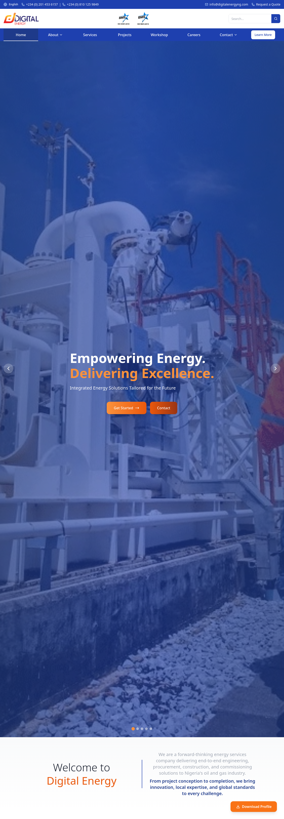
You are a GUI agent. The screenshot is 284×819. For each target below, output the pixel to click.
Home (21, 36)
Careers (194, 36)
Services (90, 36)
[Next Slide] (275, 368)
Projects (124, 36)
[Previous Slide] (8, 368)
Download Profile (254, 806)
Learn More (263, 35)
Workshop (159, 36)
